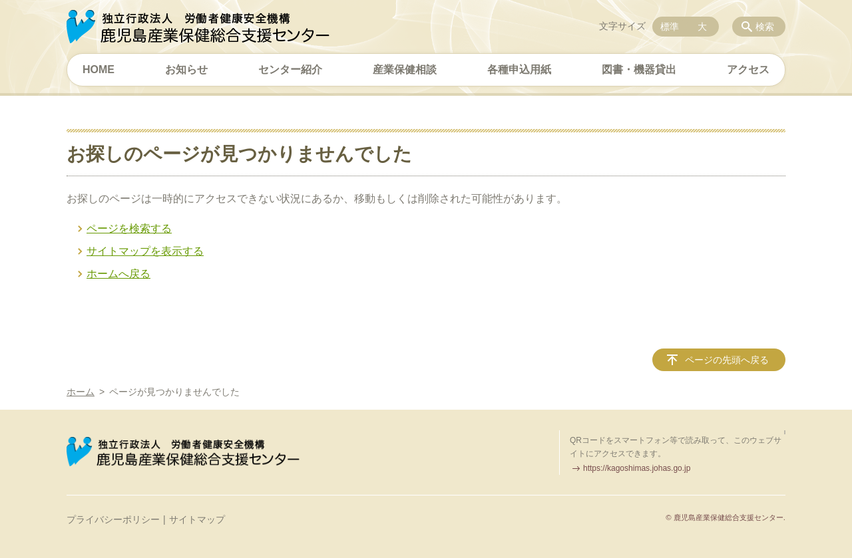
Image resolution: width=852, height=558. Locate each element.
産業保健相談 (405, 69)
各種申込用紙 (519, 69)
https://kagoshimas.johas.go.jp (636, 468)
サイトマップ (197, 519)
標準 (669, 26)
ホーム (81, 391)
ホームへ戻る (118, 273)
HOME (98, 69)
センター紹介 (290, 69)
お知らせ (186, 69)
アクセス (748, 69)
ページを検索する (129, 228)
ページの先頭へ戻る (727, 359)
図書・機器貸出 (639, 69)
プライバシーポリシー (113, 519)
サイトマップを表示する (145, 251)
